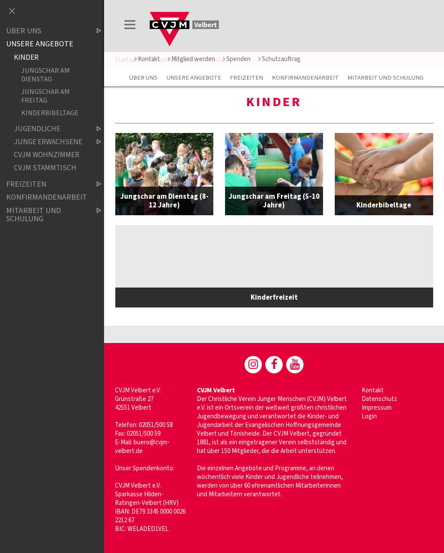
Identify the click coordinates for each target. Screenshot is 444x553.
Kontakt (147, 59)
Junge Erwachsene (50, 142)
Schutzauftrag (279, 59)
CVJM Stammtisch (45, 168)
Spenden (237, 59)
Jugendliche (50, 129)
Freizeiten (246, 77)
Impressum (377, 407)
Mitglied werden (191, 59)
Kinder (26, 57)
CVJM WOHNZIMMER (46, 155)
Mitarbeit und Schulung (385, 77)
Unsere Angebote (193, 77)
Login (369, 416)
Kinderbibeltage (49, 113)
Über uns (143, 77)
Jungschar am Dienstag (45, 74)
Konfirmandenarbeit (305, 77)
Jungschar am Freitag (45, 96)
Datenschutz (379, 399)
